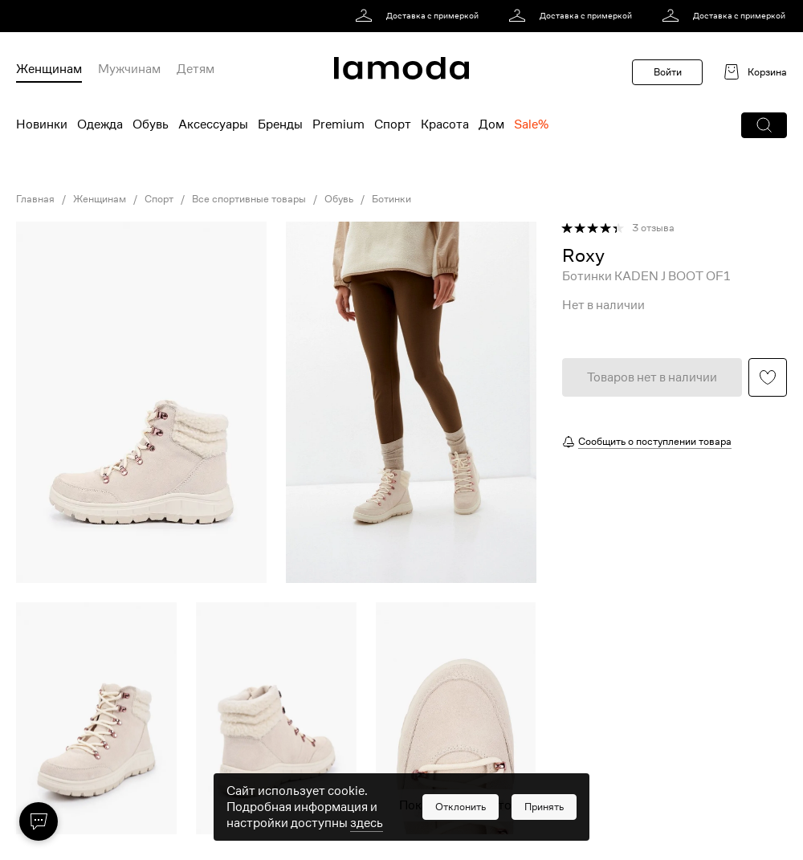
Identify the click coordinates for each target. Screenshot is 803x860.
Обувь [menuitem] (150, 124)
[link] (419, 16)
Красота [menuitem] (445, 124)
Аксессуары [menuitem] (213, 124)
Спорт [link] (159, 199)
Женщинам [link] (99, 199)
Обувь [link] (338, 199)
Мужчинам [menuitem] (129, 69)
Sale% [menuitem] (531, 124)
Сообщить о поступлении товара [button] (655, 441)
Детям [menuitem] (195, 69)
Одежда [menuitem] (100, 124)
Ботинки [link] (391, 199)
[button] (764, 125)
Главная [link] (35, 199)
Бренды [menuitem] (280, 124)
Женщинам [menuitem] (49, 69)
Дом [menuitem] (491, 124)
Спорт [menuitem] (392, 124)
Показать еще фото (455, 805)
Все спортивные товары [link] (249, 199)
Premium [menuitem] (338, 124)
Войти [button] (668, 72)
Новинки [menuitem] (41, 124)
